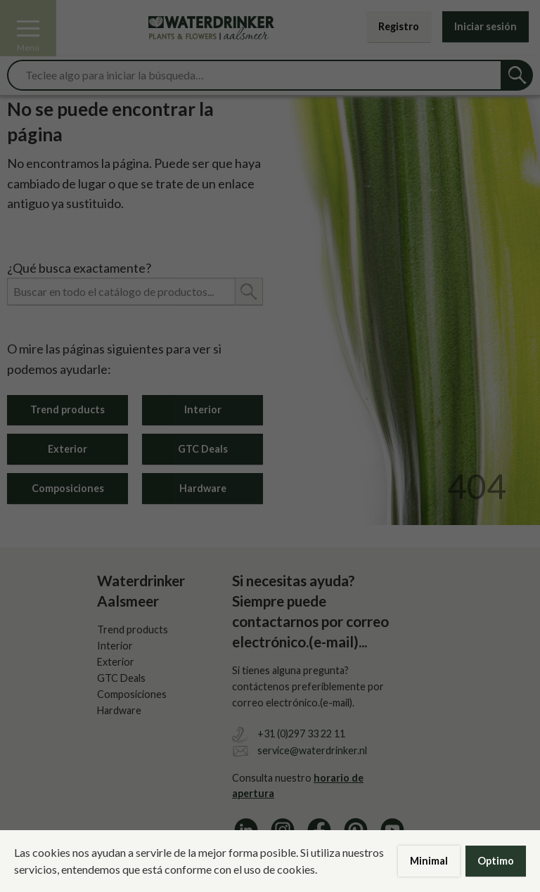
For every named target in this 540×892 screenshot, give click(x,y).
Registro (398, 26)
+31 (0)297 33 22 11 (301, 733)
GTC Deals (203, 449)
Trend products (67, 409)
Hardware (202, 488)
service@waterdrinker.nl (312, 750)
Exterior (67, 449)
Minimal (429, 861)
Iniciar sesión (485, 26)
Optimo (495, 861)
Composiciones (68, 488)
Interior (202, 409)
